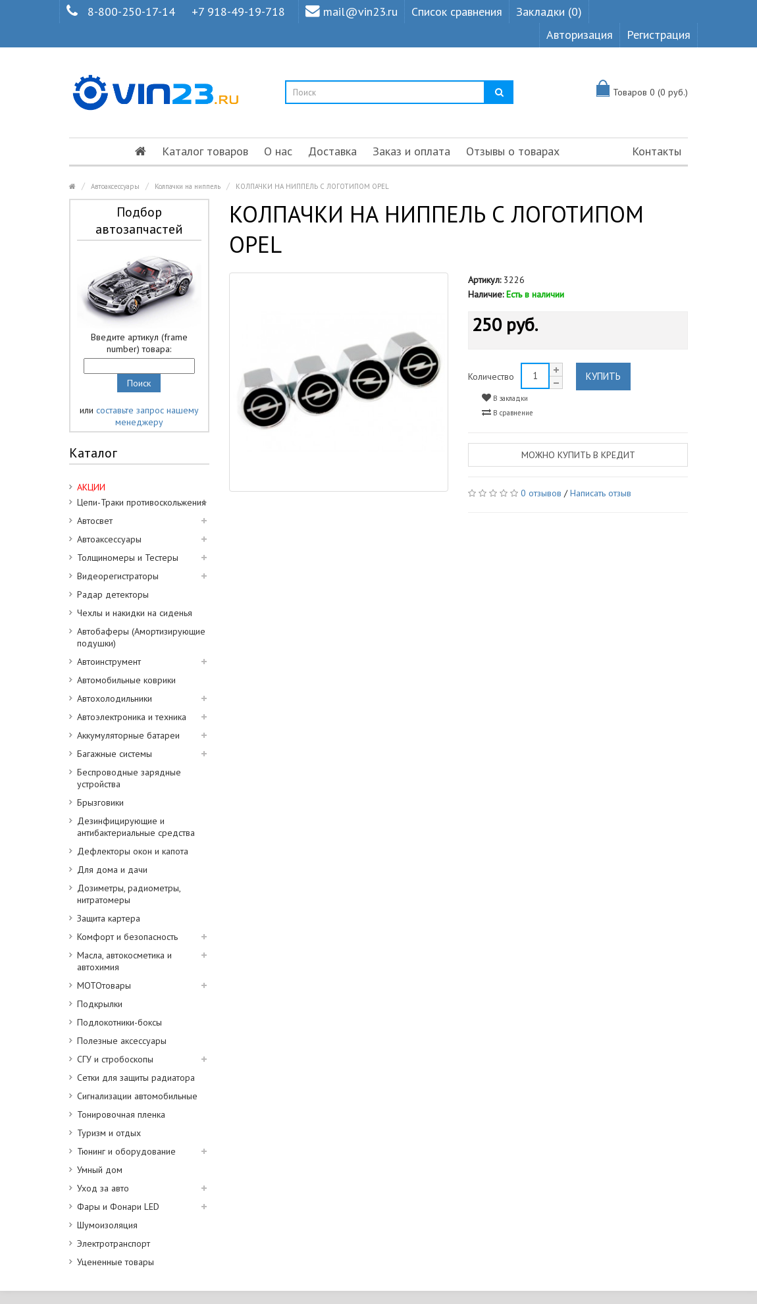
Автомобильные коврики (126, 680)
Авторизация (579, 34)
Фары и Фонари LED (118, 1207)
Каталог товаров (205, 151)
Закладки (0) (549, 11)
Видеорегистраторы (118, 576)
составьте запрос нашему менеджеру (147, 416)
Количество (491, 376)
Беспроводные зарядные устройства (129, 778)
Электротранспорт (113, 1243)
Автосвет (95, 521)
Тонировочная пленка (121, 1114)
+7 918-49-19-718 (238, 11)
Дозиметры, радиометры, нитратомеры (129, 894)
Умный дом (99, 1170)
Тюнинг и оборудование (126, 1151)
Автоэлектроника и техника (131, 717)
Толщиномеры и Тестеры (127, 557)
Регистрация (659, 34)
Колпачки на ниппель (188, 186)
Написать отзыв (600, 493)
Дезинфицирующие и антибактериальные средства (136, 827)
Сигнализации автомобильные (137, 1096)
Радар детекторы (113, 594)
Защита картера (108, 918)
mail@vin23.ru (351, 11)
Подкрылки (99, 1004)
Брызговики (100, 802)
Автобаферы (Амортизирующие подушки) (141, 637)
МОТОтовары (104, 985)
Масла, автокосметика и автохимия (124, 961)
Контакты (656, 151)
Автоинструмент (109, 661)
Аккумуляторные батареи (128, 735)
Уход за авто (103, 1188)
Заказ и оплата (411, 151)
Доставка (332, 151)
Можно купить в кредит (578, 455)
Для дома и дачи (112, 869)
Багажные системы (114, 754)
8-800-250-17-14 (131, 11)
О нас (278, 151)
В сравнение (507, 412)
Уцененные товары (115, 1262)
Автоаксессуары (115, 186)
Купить (603, 376)
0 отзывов (541, 493)
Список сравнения (456, 11)
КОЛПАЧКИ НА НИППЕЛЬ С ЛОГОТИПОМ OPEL (312, 186)
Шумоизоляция (107, 1225)
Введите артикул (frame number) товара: (139, 343)
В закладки (505, 398)
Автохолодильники (114, 698)
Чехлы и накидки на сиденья (134, 613)
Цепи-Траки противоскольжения (141, 502)
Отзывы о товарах (513, 151)
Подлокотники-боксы (119, 1022)
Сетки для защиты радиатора (136, 1077)
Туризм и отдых (109, 1133)
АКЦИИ (91, 487)
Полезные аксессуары (122, 1041)
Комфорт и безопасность (127, 937)
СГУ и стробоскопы (115, 1059)
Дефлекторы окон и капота (132, 851)
